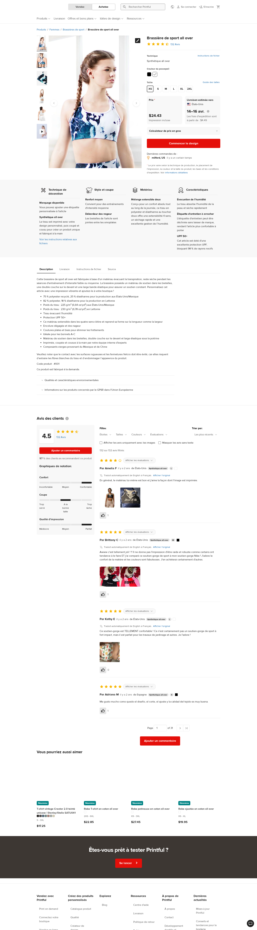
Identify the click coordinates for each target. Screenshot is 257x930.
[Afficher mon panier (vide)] (218, 7)
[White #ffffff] (155, 74)
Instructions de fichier (209, 55)
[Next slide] (136, 103)
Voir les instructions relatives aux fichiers (58, 241)
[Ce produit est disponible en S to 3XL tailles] (58, 820)
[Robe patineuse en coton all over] (152, 778)
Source (112, 269)
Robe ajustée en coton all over (196, 809)
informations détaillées (176, 172)
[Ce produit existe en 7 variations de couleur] (58, 816)
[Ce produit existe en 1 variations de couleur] (105, 812)
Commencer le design (183, 143)
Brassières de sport (73, 29)
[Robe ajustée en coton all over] (199, 778)
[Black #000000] (149, 74)
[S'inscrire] (206, 7)
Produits (41, 29)
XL (181, 89)
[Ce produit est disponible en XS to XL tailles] (199, 816)
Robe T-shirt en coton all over (101, 809)
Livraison (64, 269)
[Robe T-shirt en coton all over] (105, 778)
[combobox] (107, 435)
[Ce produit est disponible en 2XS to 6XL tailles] (105, 816)
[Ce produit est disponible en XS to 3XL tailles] (152, 816)
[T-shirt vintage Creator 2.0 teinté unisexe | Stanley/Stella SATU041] (58, 778)
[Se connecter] (186, 7)
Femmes (54, 29)
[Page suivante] (180, 728)
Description (46, 269)
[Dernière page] (186, 728)
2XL (189, 89)
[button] (183, 131)
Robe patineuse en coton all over (150, 809)
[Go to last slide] (54, 103)
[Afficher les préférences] (172, 7)
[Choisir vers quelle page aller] (160, 728)
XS (150, 89)
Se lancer (128, 863)
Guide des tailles (211, 82)
